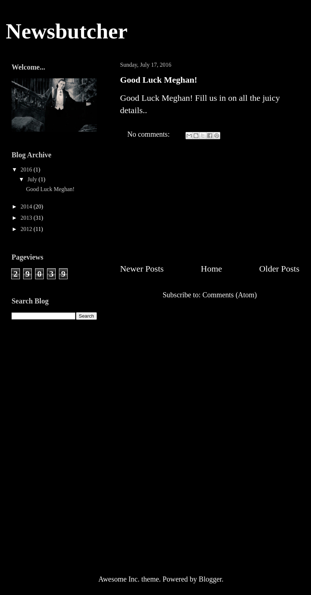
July (33, 179)
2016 (27, 169)
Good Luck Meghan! (158, 79)
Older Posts (279, 268)
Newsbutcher (67, 31)
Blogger (210, 579)
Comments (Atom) (230, 295)
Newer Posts (142, 268)
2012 (27, 229)
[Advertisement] (210, 197)
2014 (27, 206)
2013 (27, 218)
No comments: (149, 134)
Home (211, 268)
